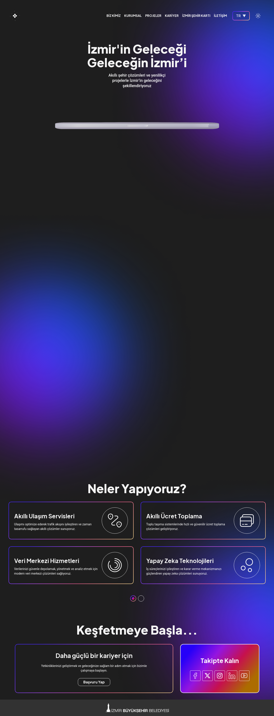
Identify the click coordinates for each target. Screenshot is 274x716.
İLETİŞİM (220, 16)
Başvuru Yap (94, 682)
